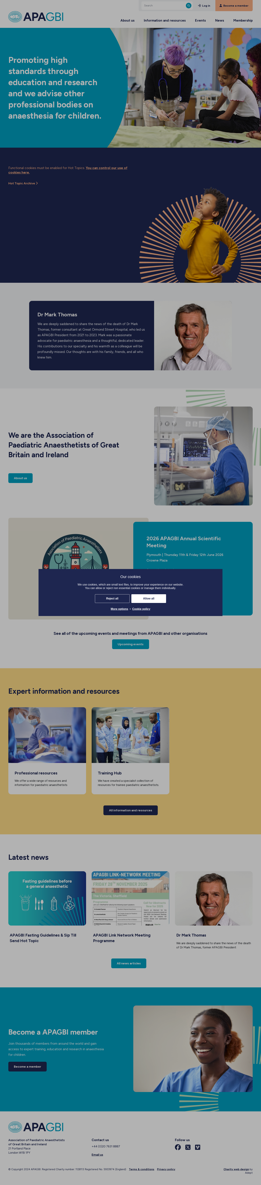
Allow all (148, 598)
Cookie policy (141, 608)
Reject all (112, 598)
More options (119, 608)
